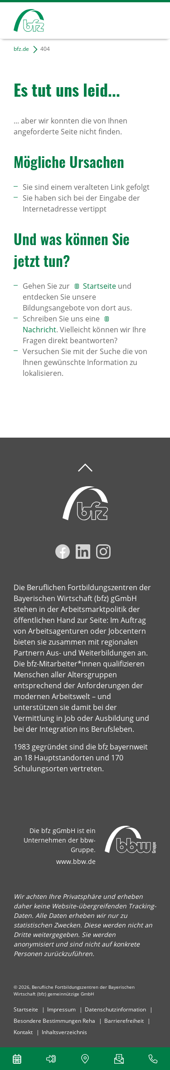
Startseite (100, 286)
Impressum (61, 1009)
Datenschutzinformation (115, 1009)
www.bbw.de (76, 861)
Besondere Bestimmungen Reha (54, 1021)
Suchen (117, 19)
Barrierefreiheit (124, 1021)
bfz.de (21, 49)
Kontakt (23, 1032)
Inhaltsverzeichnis (64, 1032)
